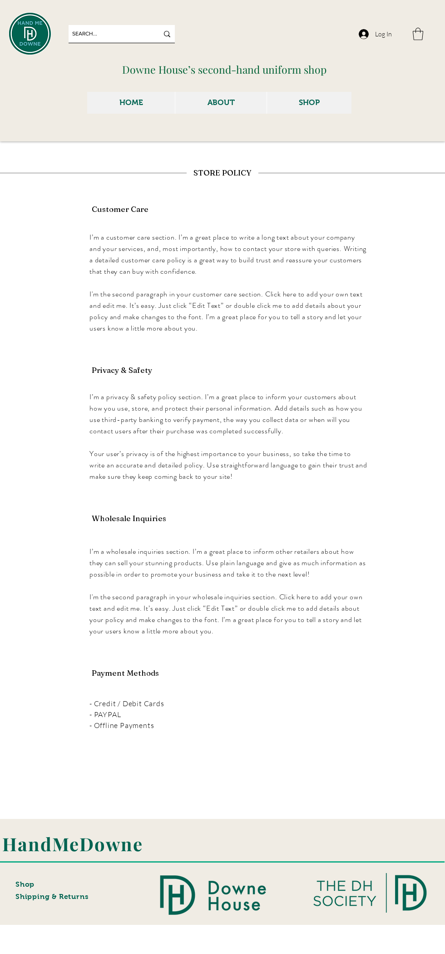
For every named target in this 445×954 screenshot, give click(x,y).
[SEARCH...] (108, 34)
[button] (418, 34)
